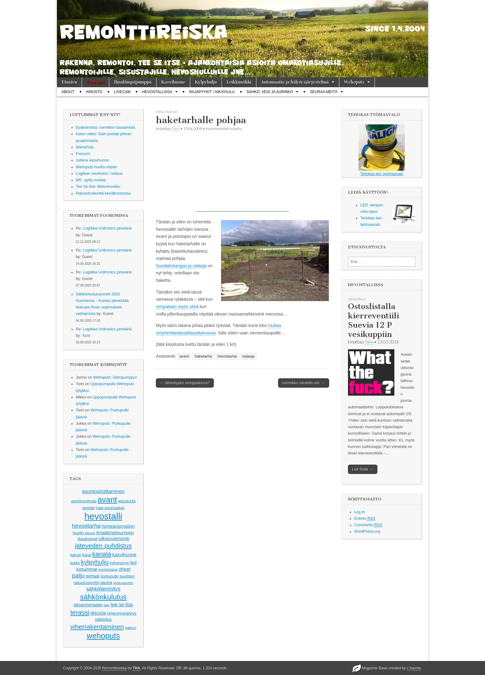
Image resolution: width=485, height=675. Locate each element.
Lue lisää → (362, 469)
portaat (93, 576)
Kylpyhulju (206, 82)
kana (86, 554)
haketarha (203, 356)
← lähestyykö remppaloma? (185, 382)
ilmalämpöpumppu (115, 532)
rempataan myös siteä (177, 306)
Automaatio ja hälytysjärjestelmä (295, 82)
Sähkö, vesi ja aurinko (270, 92)
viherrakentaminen (97, 626)
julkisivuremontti (113, 538)
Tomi (86, 335)
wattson (130, 628)
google (88, 507)
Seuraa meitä (323, 92)
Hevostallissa (157, 92)
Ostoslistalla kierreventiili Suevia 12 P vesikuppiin (373, 320)
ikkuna (90, 533)
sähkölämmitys (103, 589)
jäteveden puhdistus (103, 545)
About (68, 92)
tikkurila (98, 613)
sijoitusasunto (123, 583)
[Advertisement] (242, 173)
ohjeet (124, 569)
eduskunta (126, 501)
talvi (106, 605)
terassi (79, 612)
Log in (359, 512)
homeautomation (118, 526)
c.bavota (414, 668)
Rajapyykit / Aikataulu (212, 92)
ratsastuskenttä (86, 583)
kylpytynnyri (119, 563)
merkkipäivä (108, 569)
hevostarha (86, 525)
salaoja (248, 356)
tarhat (171, 112)
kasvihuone (124, 554)
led (133, 562)
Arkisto (94, 92)
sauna (106, 582)
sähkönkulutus (103, 597)
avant (107, 499)
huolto (78, 533)
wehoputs (103, 635)
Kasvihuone (173, 82)
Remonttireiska (114, 668)
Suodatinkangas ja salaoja (181, 265)
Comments (368, 525)
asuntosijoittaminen (103, 491)
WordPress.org (367, 531)
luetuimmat (86, 569)
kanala (101, 553)
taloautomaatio (88, 604)
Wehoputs (354, 82)
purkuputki (109, 576)
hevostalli (103, 516)
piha (160, 112)
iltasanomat (87, 539)
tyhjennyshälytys (121, 613)
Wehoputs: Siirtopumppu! (115, 377)
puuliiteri (127, 576)
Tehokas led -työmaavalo (381, 150)
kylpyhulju (95, 561)
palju (78, 575)
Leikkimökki (238, 82)
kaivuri (75, 555)
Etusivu (69, 82)
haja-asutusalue (110, 507)
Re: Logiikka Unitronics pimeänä (104, 228)
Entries (365, 518)
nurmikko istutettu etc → (303, 382)
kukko (75, 563)
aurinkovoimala (84, 501)
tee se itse (122, 604)
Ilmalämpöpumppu (133, 82)
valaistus (103, 619)
